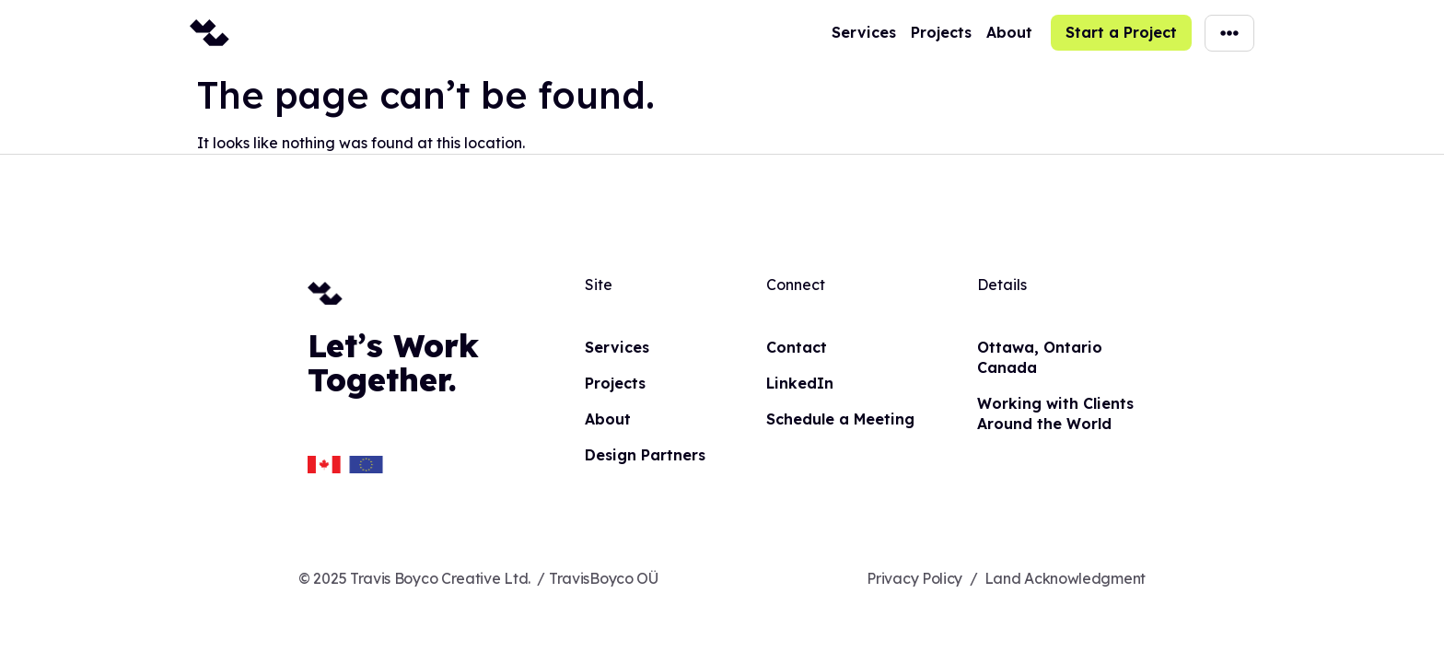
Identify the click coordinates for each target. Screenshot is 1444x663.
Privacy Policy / (922, 578)
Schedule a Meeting (840, 419)
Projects (941, 32)
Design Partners (645, 455)
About (1009, 32)
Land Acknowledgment (1065, 578)
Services (864, 32)
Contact (796, 347)
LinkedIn (799, 383)
